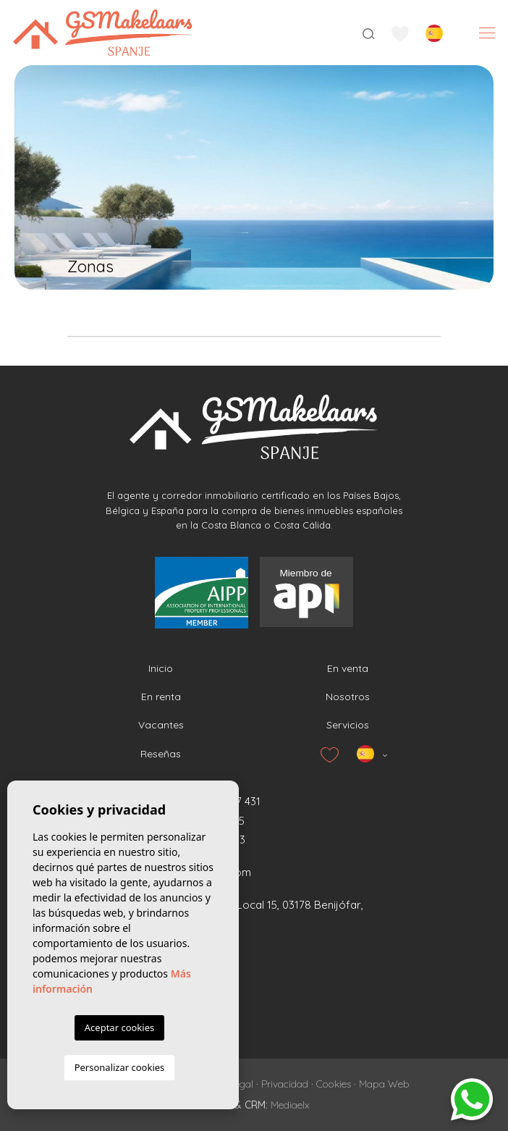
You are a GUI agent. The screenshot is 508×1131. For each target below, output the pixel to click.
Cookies (333, 1083)
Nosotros (348, 696)
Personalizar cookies (120, 1067)
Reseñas (160, 753)
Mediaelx (290, 1104)
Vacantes (161, 724)
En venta (347, 668)
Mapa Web (384, 1083)
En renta (161, 696)
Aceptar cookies (119, 1027)
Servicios (347, 724)
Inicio (160, 668)
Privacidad (284, 1083)
